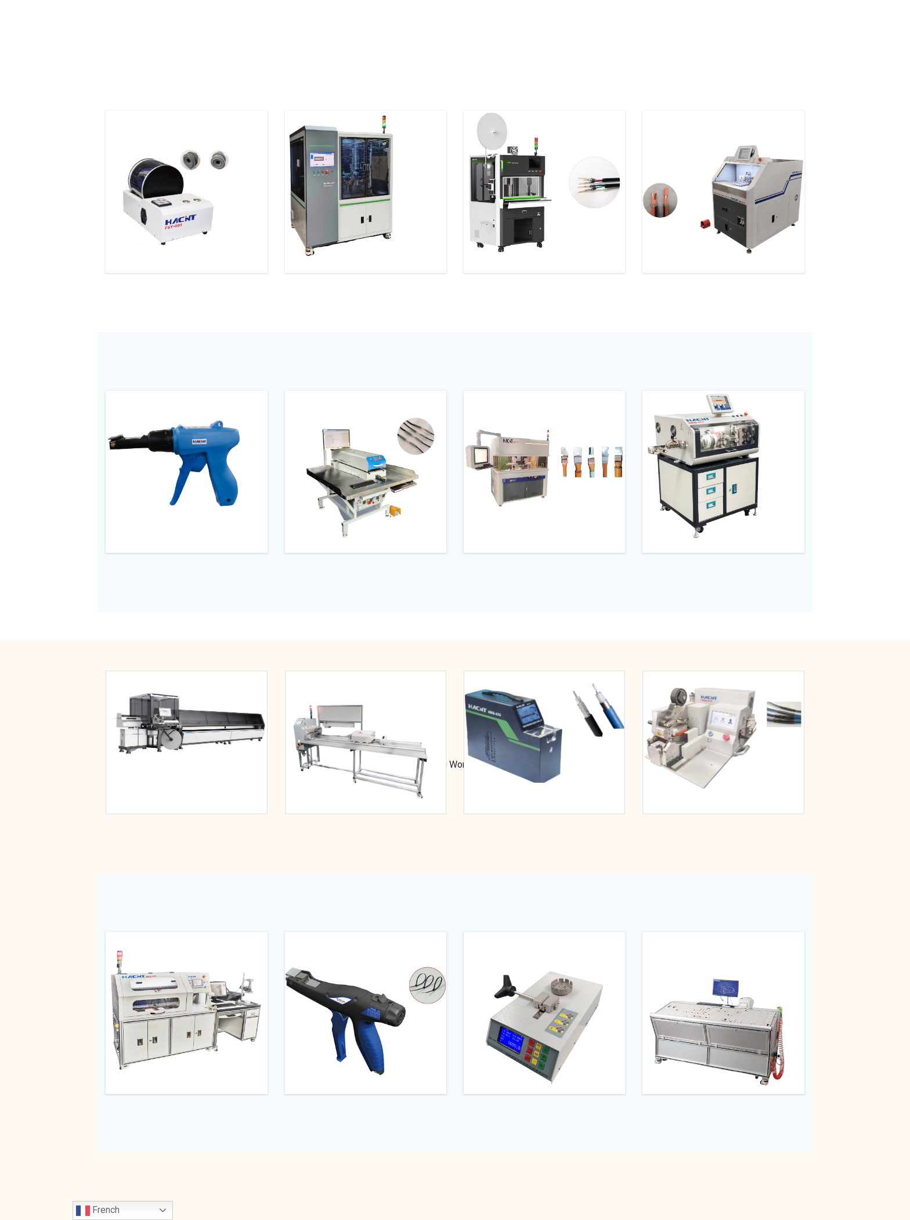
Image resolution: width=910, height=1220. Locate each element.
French (98, 1211)
